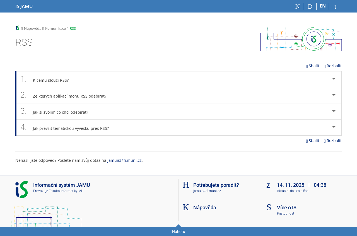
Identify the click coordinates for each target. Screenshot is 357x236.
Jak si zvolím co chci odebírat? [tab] (55, 111)
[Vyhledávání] (310, 6)
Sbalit (312, 65)
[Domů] (297, 6)
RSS (73, 28)
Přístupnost (285, 213)
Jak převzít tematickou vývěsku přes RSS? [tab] (66, 127)
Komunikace (55, 28)
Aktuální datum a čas (292, 191)
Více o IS (286, 207)
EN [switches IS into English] (323, 6)
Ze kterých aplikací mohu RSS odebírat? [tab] (64, 95)
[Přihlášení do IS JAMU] (335, 6)
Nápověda (32, 28)
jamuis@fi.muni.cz (124, 160)
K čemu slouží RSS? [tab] (46, 79)
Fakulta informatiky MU (66, 191)
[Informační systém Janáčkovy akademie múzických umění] (24, 6)
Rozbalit (333, 65)
